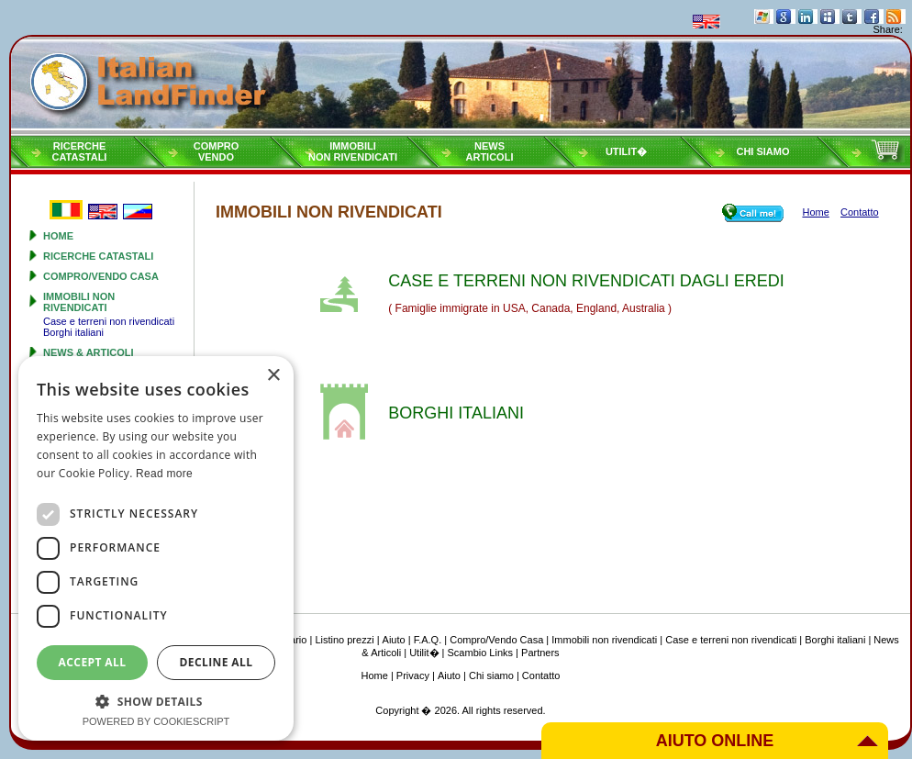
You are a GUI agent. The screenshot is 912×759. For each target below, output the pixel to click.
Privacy (412, 675)
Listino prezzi (344, 639)
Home (58, 235)
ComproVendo (216, 151)
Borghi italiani (73, 332)
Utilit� (626, 151)
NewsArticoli (490, 151)
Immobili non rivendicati (79, 302)
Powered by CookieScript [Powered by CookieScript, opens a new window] (156, 721)
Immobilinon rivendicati (352, 151)
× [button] (273, 376)
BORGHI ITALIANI (456, 413)
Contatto (541, 675)
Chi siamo (762, 151)
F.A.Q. (428, 639)
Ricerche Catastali (98, 256)
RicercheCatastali (79, 151)
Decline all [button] (216, 662)
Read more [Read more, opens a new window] (164, 473)
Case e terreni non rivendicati (108, 321)
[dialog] (156, 548)
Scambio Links (481, 652)
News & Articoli (88, 352)
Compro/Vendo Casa (101, 276)
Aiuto (394, 639)
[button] (156, 700)
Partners (540, 652)
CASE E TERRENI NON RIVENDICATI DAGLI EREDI (586, 281)
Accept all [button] (93, 662)
